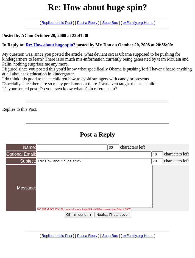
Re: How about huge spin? (50, 44)
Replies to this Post (56, 23)
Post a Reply (87, 23)
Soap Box (110, 23)
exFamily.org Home (138, 23)
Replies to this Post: (19, 109)
